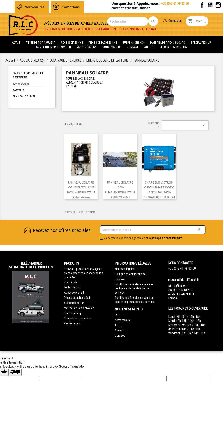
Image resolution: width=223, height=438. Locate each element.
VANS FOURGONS (87, 47)
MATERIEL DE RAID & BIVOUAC (168, 42)
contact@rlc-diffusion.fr (130, 8)
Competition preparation (78, 318)
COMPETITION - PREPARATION (53, 47)
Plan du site (71, 282)
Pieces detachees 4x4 (77, 297)
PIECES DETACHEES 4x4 (103, 42)
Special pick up (73, 313)
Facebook (202, 5)
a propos (120, 335)
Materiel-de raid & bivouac (79, 308)
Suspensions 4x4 (74, 302)
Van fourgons (72, 323)
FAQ (117, 315)
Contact (132, 47)
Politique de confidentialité (130, 274)
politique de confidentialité (166, 238)
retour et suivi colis (173, 47)
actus (16, 42)
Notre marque (112, 47)
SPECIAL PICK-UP (201, 42)
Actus (118, 325)
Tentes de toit (72, 287)
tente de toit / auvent (40, 42)
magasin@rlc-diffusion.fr (183, 280)
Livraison (120, 279)
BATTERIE (18, 90)
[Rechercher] (127, 21)
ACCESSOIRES (21, 84)
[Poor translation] (15, 372)
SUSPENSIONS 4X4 (134, 42)
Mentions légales (125, 269)
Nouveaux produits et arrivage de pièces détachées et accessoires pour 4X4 (83, 273)
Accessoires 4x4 (74, 292)
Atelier (149, 47)
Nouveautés (34, 7)
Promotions (70, 7)
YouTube (210, 5)
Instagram (218, 5)
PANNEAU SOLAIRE (24, 96)
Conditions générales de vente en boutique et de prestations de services (134, 288)
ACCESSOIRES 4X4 (72, 42)
